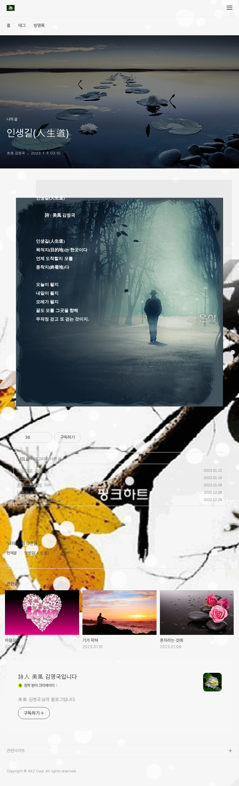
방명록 (39, 25)
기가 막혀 (25, 477)
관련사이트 (16, 750)
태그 (22, 25)
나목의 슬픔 (27, 492)
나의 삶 (23, 458)
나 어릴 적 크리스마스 (36, 499)
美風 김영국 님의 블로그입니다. (47, 699)
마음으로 (25, 470)
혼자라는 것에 (29, 485)
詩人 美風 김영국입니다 (47, 676)
